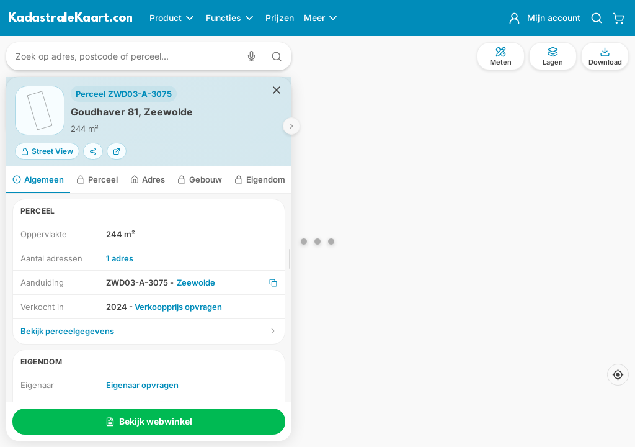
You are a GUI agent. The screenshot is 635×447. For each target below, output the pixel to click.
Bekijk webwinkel (148, 421)
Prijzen (279, 17)
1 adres (119, 258)
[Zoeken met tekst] (276, 56)
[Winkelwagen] (618, 18)
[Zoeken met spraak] (254, 56)
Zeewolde (196, 282)
